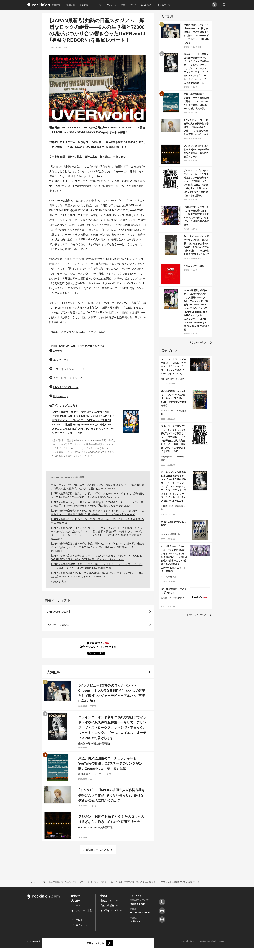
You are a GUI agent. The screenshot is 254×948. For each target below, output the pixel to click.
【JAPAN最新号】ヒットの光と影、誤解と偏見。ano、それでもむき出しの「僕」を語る (97, 521)
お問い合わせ (89, 941)
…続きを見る (58, 581)
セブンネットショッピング (68, 369)
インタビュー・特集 (115, 4)
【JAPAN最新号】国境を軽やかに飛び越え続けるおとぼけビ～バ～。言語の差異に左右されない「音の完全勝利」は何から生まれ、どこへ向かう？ (97, 512)
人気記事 (84, 4)
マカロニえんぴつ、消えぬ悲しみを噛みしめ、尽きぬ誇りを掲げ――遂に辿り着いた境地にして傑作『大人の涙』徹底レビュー (97, 486)
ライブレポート (79, 920)
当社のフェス (163, 4)
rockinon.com (43, 5)
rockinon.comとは (35, 941)
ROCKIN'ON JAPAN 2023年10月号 (67, 477)
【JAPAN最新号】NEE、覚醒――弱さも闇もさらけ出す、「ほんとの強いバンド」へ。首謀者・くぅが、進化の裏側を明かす (96, 566)
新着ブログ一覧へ (197, 614)
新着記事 (70, 4)
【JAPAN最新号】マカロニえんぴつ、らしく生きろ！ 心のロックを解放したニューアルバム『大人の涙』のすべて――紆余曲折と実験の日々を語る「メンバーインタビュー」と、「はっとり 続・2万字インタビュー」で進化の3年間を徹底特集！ (97, 533)
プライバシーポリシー (69, 941)
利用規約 (51, 941)
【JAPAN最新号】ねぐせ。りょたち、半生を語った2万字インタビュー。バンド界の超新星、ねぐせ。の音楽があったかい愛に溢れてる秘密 (97, 503)
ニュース (97, 4)
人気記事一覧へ (198, 342)
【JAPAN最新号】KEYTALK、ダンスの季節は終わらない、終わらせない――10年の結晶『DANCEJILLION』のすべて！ (97, 574)
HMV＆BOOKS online (65, 387)
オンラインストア (109, 910)
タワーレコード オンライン (69, 378)
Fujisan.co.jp (60, 396)
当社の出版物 (107, 905)
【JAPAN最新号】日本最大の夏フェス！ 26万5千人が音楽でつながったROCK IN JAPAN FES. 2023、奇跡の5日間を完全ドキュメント (96, 557)
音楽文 (103, 895)
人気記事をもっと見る (96, 849)
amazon (58, 351)
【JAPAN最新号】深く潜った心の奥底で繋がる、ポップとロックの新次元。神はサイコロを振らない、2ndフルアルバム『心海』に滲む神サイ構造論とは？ (97, 546)
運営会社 (104, 941)
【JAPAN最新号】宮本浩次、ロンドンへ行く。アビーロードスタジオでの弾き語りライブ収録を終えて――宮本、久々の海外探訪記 (97, 495)
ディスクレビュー (80, 924)
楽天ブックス (61, 360)
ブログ (133, 4)
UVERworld (56, 200)
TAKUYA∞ (60, 186)
